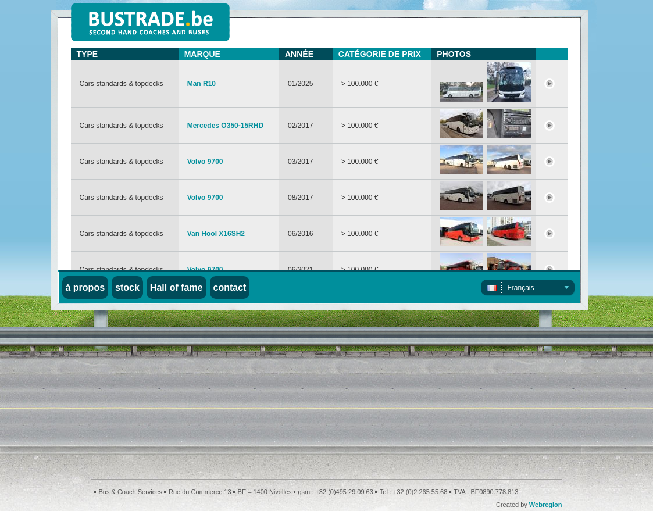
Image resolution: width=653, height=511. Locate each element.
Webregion (545, 504)
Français (521, 288)
